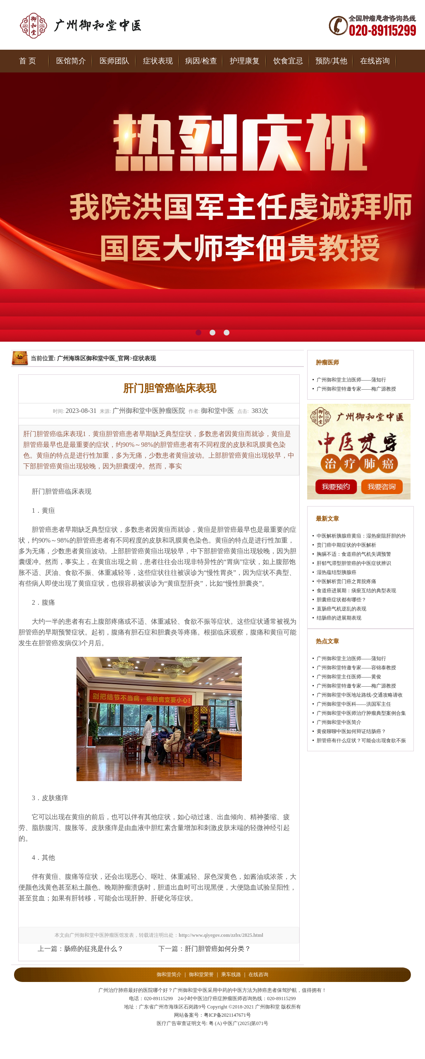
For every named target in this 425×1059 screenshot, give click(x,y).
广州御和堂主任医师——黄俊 (349, 677)
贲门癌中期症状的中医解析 (346, 545)
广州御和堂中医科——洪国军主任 (354, 704)
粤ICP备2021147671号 (227, 1015)
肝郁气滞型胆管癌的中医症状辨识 (354, 563)
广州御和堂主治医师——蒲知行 (351, 380)
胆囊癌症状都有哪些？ (341, 600)
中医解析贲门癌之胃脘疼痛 (346, 581)
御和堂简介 (169, 974)
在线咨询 (375, 61)
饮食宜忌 (288, 61)
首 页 (27, 61)
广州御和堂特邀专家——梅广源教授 (356, 389)
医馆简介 (71, 61)
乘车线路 (231, 974)
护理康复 (245, 61)
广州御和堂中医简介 (339, 722)
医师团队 (114, 61)
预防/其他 (331, 61)
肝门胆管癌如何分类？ (218, 948)
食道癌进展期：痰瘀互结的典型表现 (356, 590)
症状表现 (158, 61)
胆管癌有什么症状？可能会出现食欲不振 (361, 740)
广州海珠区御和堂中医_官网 (93, 358)
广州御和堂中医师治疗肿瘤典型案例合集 (361, 713)
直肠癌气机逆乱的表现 (341, 609)
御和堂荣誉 (201, 974)
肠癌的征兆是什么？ (94, 948)
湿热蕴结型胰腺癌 (336, 572)
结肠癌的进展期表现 (339, 618)
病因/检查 (201, 61)
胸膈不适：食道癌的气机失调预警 (354, 554)
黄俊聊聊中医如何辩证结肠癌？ (351, 731)
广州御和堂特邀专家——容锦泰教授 (356, 668)
